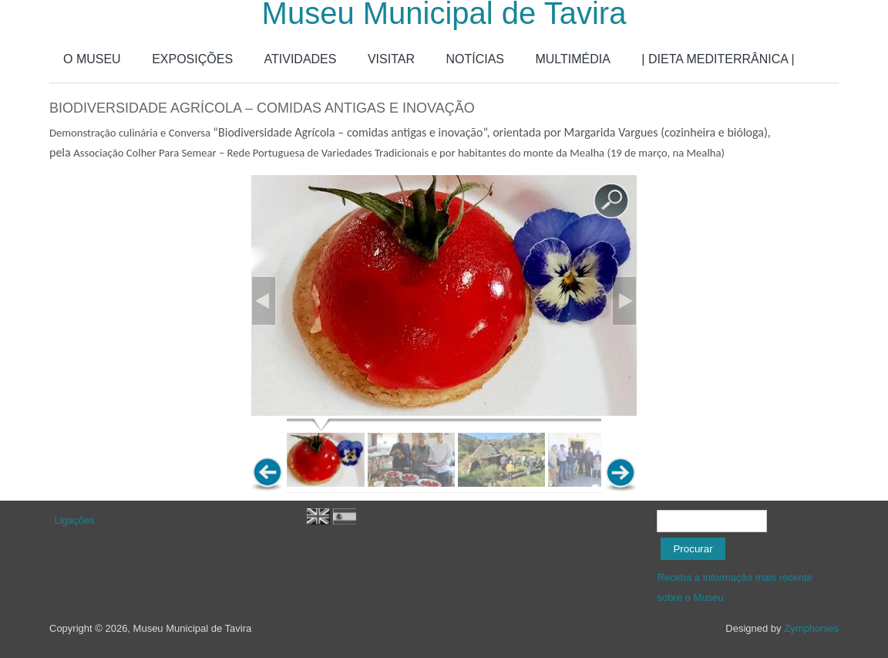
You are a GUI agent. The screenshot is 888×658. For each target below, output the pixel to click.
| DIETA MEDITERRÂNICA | (717, 59)
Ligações (75, 520)
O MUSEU (92, 59)
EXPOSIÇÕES (192, 59)
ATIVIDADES (300, 59)
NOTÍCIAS (475, 59)
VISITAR (391, 59)
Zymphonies (811, 628)
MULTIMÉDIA (572, 59)
